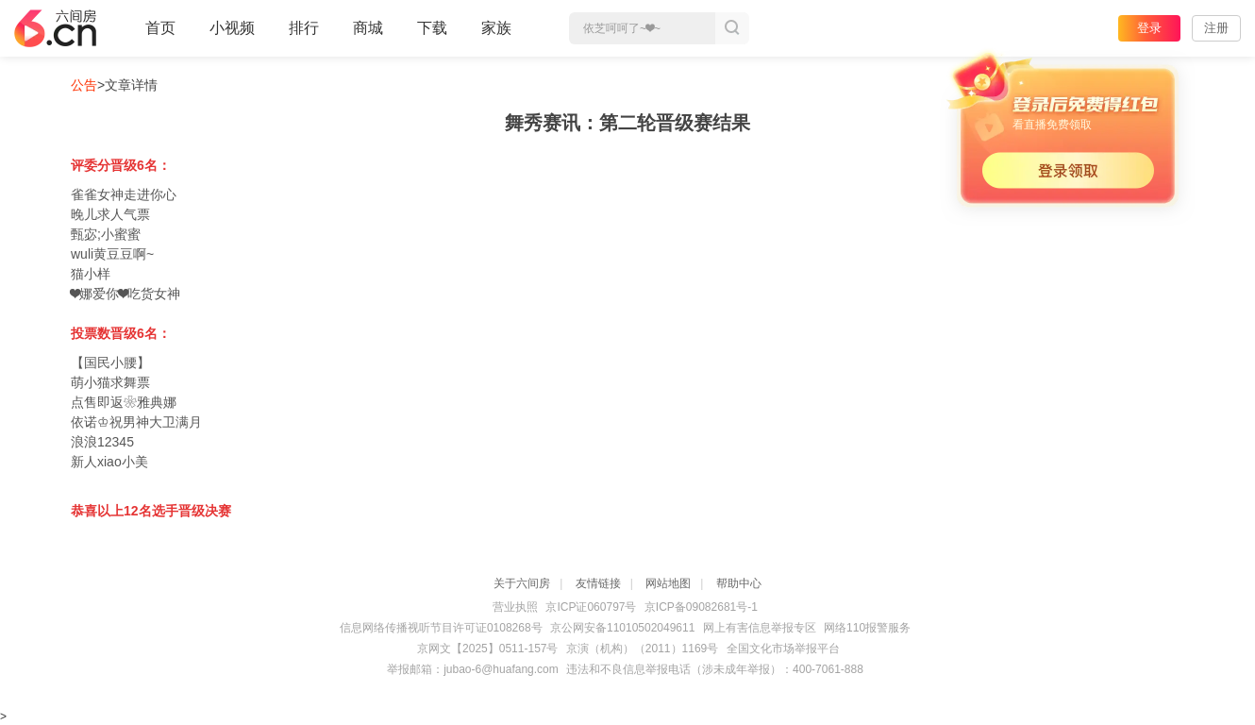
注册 (1216, 28)
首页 (160, 36)
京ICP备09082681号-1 (701, 607)
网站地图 (668, 583)
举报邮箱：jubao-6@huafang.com (473, 669)
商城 (368, 36)
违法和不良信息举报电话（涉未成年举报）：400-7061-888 (714, 669)
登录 (1149, 28)
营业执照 (515, 607)
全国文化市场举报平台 (783, 648)
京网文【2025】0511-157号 (487, 648)
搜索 (732, 28)
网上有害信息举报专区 (759, 627)
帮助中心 (738, 583)
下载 (432, 28)
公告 (84, 85)
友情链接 (598, 583)
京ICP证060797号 (590, 607)
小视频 (232, 36)
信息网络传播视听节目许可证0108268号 (441, 627)
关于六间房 (522, 583)
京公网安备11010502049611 (622, 627)
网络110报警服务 (867, 627)
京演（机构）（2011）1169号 (642, 648)
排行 (304, 28)
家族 (496, 36)
